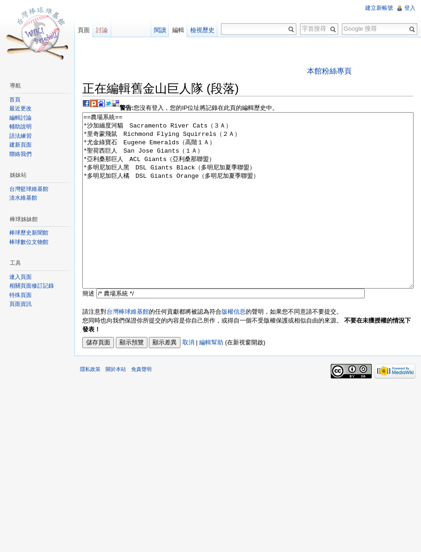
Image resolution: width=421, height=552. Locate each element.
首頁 (14, 99)
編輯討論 (20, 117)
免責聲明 (141, 404)
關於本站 (116, 404)
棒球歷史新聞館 (28, 232)
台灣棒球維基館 (128, 346)
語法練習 (20, 136)
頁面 (84, 30)
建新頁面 (20, 144)
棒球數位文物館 (28, 242)
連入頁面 (20, 277)
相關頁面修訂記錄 (31, 286)
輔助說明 (20, 126)
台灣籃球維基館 (28, 189)
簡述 (88, 328)
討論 (102, 30)
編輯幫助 (211, 377)
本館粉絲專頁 (329, 71)
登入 (409, 8)
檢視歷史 (202, 30)
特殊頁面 (20, 295)
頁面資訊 (20, 304)
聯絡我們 (20, 154)
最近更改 (20, 108)
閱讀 (160, 30)
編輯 (178, 30)
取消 (188, 377)
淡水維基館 (23, 198)
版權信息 (233, 346)
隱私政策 (90, 404)
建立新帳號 (379, 8)
